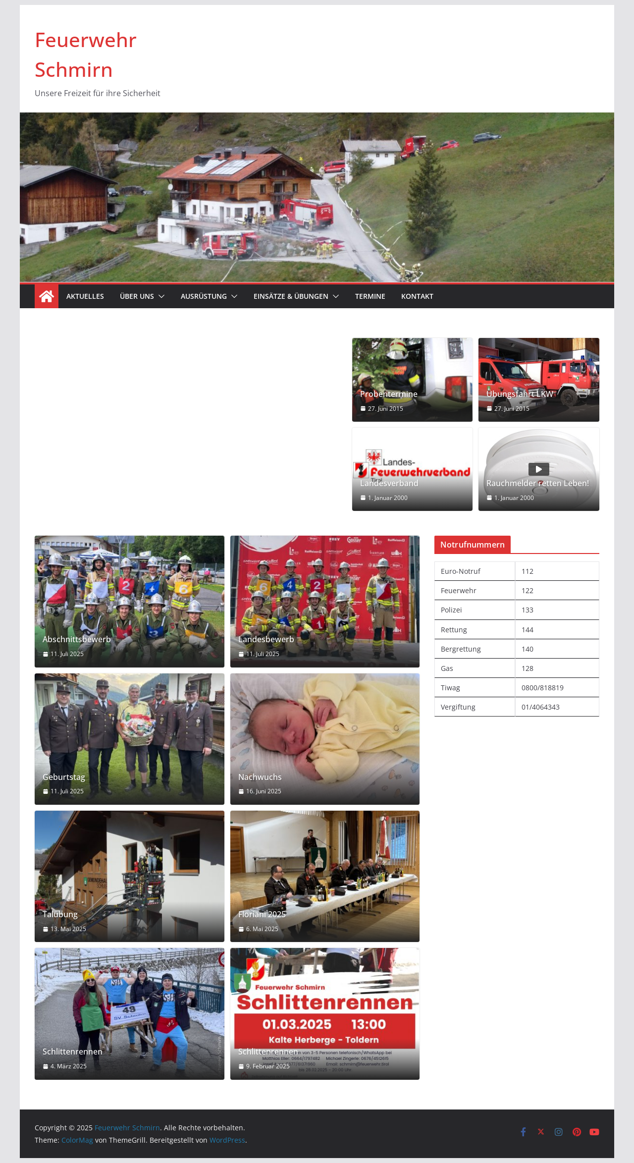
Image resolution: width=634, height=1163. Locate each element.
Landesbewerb (266, 639)
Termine (370, 296)
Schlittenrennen (73, 1052)
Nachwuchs (260, 777)
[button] (159, 296)
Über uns (137, 296)
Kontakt (417, 296)
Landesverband (389, 483)
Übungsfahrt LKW (519, 394)
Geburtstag (64, 777)
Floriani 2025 (262, 914)
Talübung (60, 914)
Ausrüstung (204, 296)
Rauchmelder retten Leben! (537, 483)
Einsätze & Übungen (291, 296)
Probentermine (389, 394)
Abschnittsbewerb (77, 639)
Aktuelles (85, 296)
